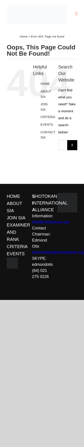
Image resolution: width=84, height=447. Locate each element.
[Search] (72, 145)
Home (24, 36)
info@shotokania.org (50, 222)
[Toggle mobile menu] (76, 13)
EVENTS (47, 124)
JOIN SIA (16, 217)
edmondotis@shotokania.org (57, 252)
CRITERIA (48, 117)
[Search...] (62, 145)
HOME (45, 84)
